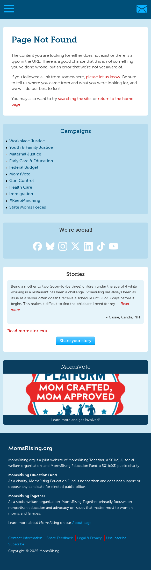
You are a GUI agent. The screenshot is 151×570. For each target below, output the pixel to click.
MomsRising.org (73, 9)
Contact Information (25, 538)
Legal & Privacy (89, 538)
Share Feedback (60, 538)
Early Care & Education (31, 160)
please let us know (103, 76)
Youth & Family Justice (31, 147)
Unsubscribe (116, 538)
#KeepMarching (24, 200)
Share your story (75, 340)
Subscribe (16, 544)
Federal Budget (23, 167)
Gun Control (21, 180)
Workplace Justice (27, 140)
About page (81, 523)
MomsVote (19, 174)
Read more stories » (27, 330)
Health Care (20, 187)
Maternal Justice (25, 154)
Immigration (21, 193)
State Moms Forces (27, 207)
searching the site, (75, 98)
